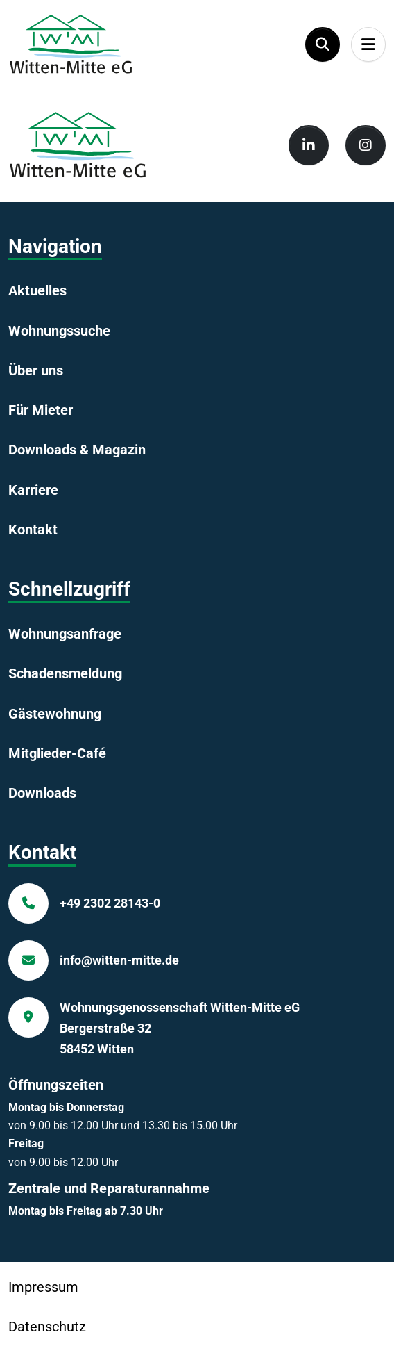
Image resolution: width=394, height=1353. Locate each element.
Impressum (43, 1287)
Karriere (33, 490)
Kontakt (33, 529)
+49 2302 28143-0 (110, 903)
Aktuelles (37, 290)
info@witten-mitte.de (119, 960)
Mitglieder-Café (57, 753)
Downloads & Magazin (77, 449)
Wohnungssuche (59, 330)
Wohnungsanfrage (64, 633)
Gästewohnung (54, 713)
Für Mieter (40, 410)
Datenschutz (47, 1326)
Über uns (35, 370)
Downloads (42, 793)
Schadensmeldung (65, 673)
